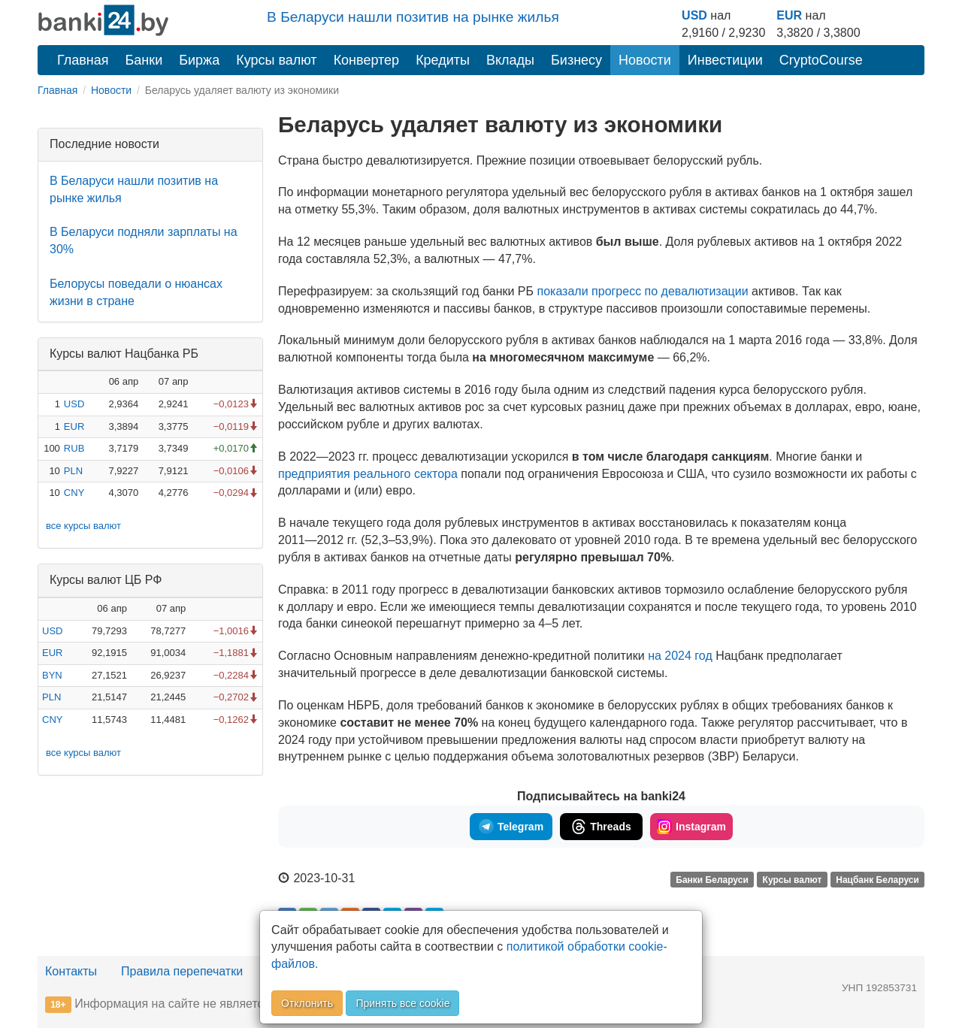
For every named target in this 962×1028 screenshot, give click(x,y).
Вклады (510, 60)
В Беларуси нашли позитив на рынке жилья (413, 17)
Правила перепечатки (182, 971)
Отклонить (307, 1003)
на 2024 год (680, 655)
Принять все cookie (402, 1003)
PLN (73, 470)
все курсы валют (83, 525)
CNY (74, 492)
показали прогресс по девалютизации (642, 291)
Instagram (691, 826)
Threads (601, 826)
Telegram (511, 826)
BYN (52, 675)
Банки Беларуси (712, 879)
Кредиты (443, 60)
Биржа (199, 60)
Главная (83, 60)
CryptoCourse (821, 60)
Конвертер (367, 60)
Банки (144, 60)
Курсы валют (276, 60)
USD (694, 15)
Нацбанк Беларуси (877, 879)
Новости (645, 60)
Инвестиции (725, 60)
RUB (74, 448)
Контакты (71, 971)
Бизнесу (576, 60)
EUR (789, 15)
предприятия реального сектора (368, 473)
